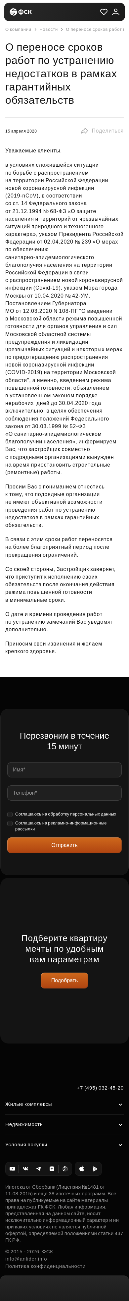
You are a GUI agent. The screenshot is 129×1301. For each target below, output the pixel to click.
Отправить (64, 845)
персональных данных (93, 814)
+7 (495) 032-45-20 (100, 1088)
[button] (102, 131)
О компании (18, 29)
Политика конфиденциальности (45, 1266)
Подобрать (64, 980)
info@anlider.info (26, 1259)
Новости (45, 29)
